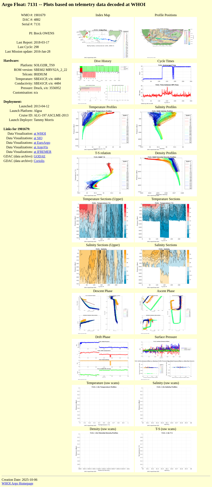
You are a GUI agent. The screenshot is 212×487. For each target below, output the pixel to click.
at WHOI (40, 133)
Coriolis (39, 161)
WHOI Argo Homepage (17, 483)
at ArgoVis (41, 147)
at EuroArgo (42, 142)
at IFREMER (42, 151)
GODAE (39, 156)
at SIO (38, 138)
